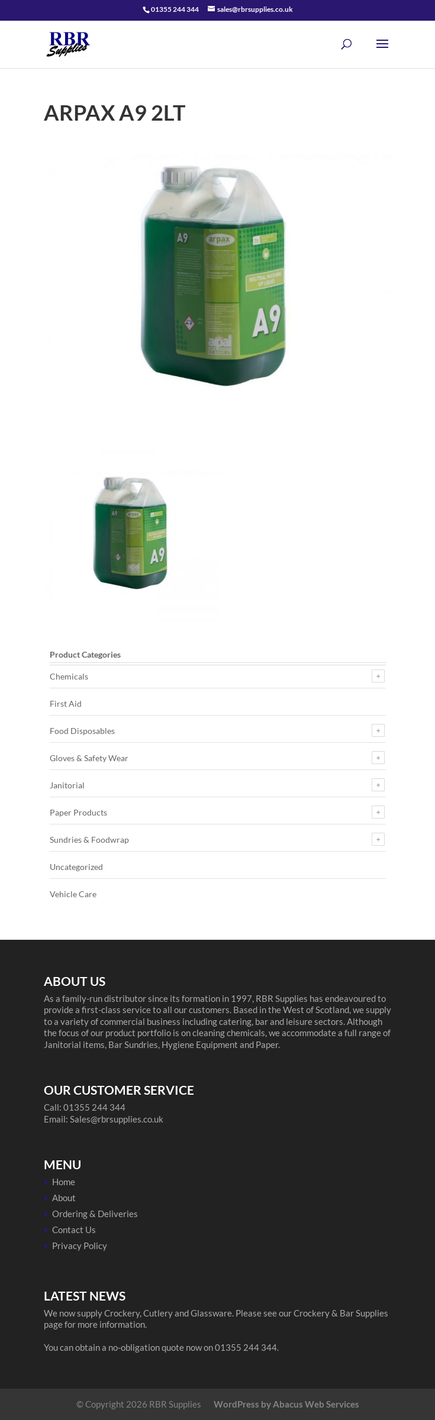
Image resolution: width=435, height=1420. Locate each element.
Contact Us (74, 1229)
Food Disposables (82, 731)
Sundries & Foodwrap (89, 839)
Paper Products (78, 812)
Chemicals (69, 676)
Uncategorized (76, 867)
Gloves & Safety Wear (89, 758)
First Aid (66, 703)
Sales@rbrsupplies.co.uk (116, 1119)
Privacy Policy (79, 1245)
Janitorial (67, 785)
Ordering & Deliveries (95, 1213)
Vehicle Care (73, 894)
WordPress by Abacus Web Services (286, 1404)
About (64, 1197)
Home (63, 1181)
